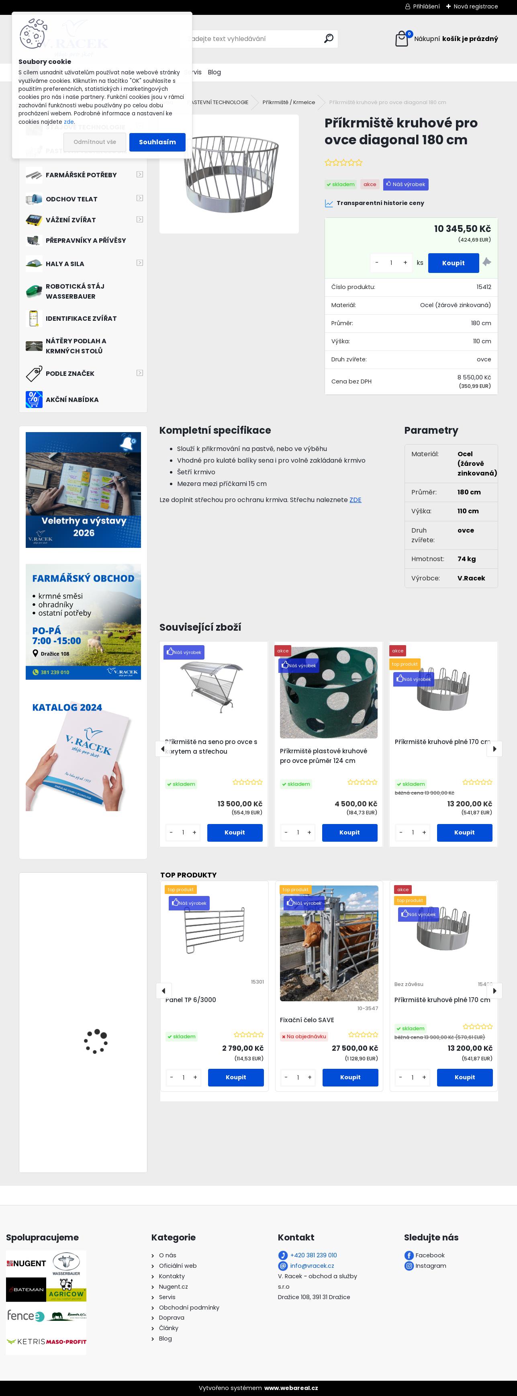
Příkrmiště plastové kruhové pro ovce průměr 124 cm (323, 756)
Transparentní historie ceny (374, 203)
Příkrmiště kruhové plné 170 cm (443, 742)
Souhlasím (157, 142)
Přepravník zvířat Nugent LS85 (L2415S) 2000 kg (107, 945)
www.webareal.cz (291, 1388)
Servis (193, 72)
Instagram (431, 1266)
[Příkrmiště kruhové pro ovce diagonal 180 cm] (229, 174)
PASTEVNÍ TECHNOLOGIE (218, 102)
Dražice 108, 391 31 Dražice (314, 1297)
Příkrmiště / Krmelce (289, 102)
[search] (328, 38)
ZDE (355, 499)
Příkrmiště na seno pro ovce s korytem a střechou (211, 747)
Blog (214, 72)
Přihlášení (426, 6)
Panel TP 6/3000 (191, 1000)
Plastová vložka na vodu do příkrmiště (107, 1009)
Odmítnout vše (95, 142)
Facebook (430, 1255)
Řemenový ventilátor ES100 (101, 1107)
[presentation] (163, 749)
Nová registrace (476, 6)
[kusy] (387, 263)
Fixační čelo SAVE (307, 1020)
